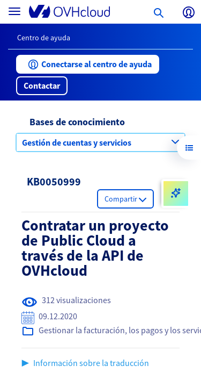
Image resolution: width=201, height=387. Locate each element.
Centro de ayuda (43, 37)
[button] (87, 64)
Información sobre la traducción (91, 362)
